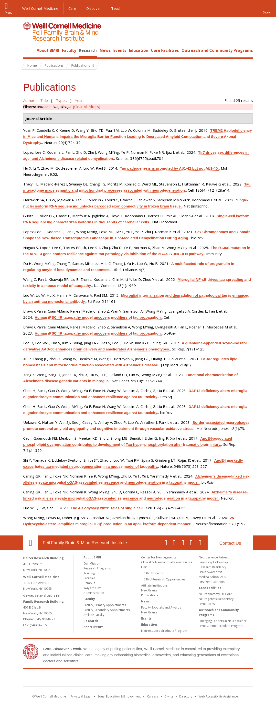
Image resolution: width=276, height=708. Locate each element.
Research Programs (97, 568)
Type (60, 100)
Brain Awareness (210, 572)
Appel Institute (94, 627)
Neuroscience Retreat (214, 557)
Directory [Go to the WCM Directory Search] (185, 696)
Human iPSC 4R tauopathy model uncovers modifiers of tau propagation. (98, 317)
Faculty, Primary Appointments (105, 605)
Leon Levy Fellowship (213, 562)
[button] (267, 8)
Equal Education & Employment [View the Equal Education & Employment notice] (119, 696)
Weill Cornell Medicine (40, 8)
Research (88, 50)
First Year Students (211, 582)
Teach (116, 8)
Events (119, 50)
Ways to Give (92, 588)
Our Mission (92, 563)
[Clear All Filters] (86, 106)
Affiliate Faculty (94, 615)
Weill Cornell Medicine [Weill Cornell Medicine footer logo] (102, 679)
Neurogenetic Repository (216, 599)
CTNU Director (154, 573)
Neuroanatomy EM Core (215, 594)
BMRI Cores (207, 604)
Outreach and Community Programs (217, 50)
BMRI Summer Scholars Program (221, 626)
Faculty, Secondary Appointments (107, 610)
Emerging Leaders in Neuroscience (223, 621)
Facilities (89, 578)
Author (28, 100)
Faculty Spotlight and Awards (161, 607)
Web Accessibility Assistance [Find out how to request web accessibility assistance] (218, 696)
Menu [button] (8, 13)
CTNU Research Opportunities (164, 579)
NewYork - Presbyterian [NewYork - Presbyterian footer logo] (178, 679)
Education (138, 50)
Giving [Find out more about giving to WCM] (168, 696)
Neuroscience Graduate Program (164, 631)
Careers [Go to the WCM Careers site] (152, 696)
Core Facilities (165, 50)
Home (29, 50)
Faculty (69, 50)
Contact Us (230, 543)
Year (79, 100)
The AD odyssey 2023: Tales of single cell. (107, 508)
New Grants (149, 590)
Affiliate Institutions (154, 585)
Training (89, 573)
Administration (94, 593)
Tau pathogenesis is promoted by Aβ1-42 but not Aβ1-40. (169, 168)
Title (44, 100)
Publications (149, 595)
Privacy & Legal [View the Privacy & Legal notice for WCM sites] (81, 696)
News (105, 50)
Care (72, 8)
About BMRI (48, 50)
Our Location (30, 542)
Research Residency (212, 567)
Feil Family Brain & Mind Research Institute (85, 542)
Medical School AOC (213, 577)
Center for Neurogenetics (158, 557)
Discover (93, 8)
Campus (89, 583)
